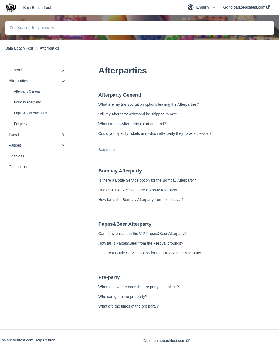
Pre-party (20, 124)
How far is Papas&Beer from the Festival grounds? (140, 243)
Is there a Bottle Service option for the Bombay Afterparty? (147, 180)
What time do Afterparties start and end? (132, 124)
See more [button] (106, 149)
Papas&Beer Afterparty (30, 113)
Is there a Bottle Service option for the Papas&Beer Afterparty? (150, 253)
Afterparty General (27, 91)
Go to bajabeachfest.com (166, 341)
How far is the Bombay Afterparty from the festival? (140, 200)
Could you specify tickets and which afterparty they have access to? (155, 133)
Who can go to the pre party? (122, 296)
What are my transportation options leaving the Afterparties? (148, 104)
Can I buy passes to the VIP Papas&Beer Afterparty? (142, 233)
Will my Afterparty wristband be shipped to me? (137, 114)
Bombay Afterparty (27, 102)
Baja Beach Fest (37, 7)
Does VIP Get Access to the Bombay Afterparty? (138, 190)
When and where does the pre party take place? (138, 287)
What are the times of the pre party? (128, 306)
